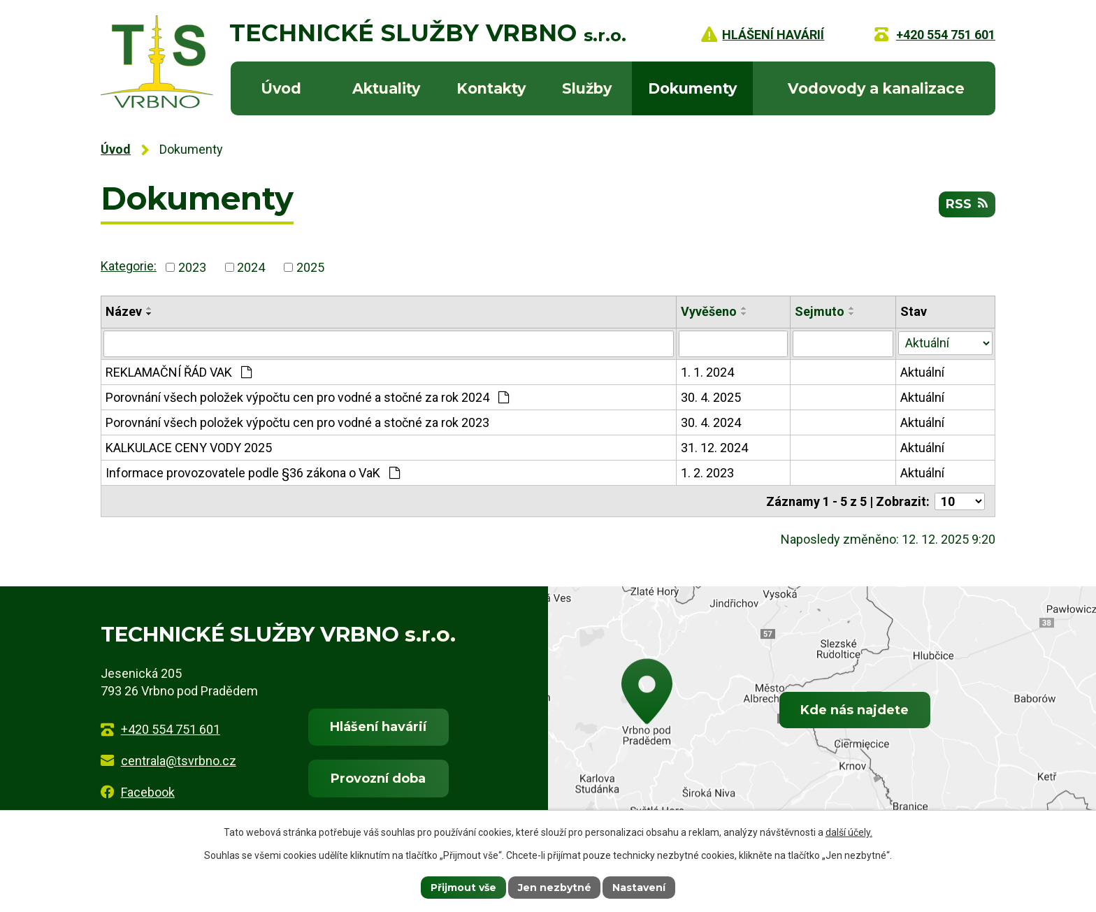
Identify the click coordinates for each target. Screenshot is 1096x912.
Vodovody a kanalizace (876, 88)
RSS (967, 204)
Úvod (281, 88)
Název (124, 311)
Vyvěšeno (709, 311)
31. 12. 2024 (715, 447)
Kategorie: (129, 266)
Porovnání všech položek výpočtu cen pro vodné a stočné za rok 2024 (307, 397)
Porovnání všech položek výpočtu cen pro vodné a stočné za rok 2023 (297, 422)
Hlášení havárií (378, 726)
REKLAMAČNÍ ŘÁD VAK (179, 372)
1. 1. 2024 (708, 372)
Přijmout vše (463, 887)
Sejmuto (820, 311)
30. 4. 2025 (712, 397)
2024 (251, 267)
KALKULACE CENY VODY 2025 (189, 447)
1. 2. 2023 (708, 472)
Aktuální (923, 372)
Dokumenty (692, 88)
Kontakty (491, 88)
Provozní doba (378, 778)
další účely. (848, 832)
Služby (587, 88)
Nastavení (639, 887)
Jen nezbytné (554, 887)
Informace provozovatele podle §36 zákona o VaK (253, 472)
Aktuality (386, 88)
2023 (192, 267)
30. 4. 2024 (712, 422)
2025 (310, 267)
